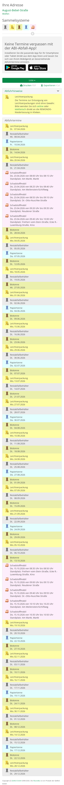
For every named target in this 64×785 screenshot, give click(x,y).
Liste (32, 80)
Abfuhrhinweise (13, 91)
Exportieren (50, 85)
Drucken (28, 85)
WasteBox (36, 781)
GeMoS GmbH (16, 781)
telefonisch (20, 109)
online (40, 106)
